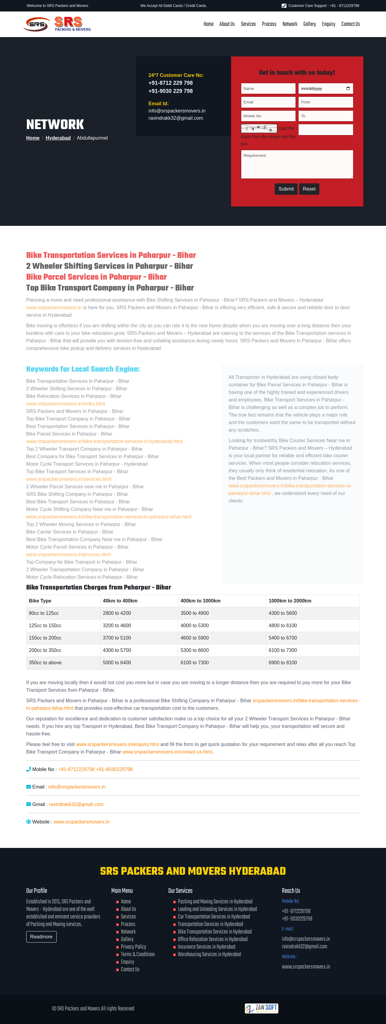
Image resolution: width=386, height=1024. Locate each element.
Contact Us (350, 24)
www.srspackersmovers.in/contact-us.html (167, 751)
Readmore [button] (41, 936)
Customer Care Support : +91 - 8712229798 (320, 6)
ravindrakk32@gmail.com (176, 120)
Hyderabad (58, 138)
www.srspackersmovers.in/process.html (68, 564)
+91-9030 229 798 (171, 93)
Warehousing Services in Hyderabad (209, 954)
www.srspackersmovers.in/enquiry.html (117, 744)
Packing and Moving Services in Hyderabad (215, 901)
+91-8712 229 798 (171, 85)
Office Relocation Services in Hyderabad (213, 939)
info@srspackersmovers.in (177, 112)
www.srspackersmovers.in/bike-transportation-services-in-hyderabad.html (104, 451)
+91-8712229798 (76, 769)
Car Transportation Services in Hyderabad (214, 916)
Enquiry (328, 24)
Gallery (309, 24)
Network (290, 24)
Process (269, 24)
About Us (227, 24)
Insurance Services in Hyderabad (206, 947)
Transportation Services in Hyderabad (210, 924)
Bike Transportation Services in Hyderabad (215, 932)
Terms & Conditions (138, 954)
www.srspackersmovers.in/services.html (69, 489)
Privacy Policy (133, 947)
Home (209, 24)
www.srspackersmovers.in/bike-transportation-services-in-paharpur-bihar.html (108, 527)
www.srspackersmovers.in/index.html (65, 414)
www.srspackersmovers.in (54, 318)
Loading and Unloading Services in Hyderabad (217, 909)
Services (248, 24)
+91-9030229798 (114, 769)
